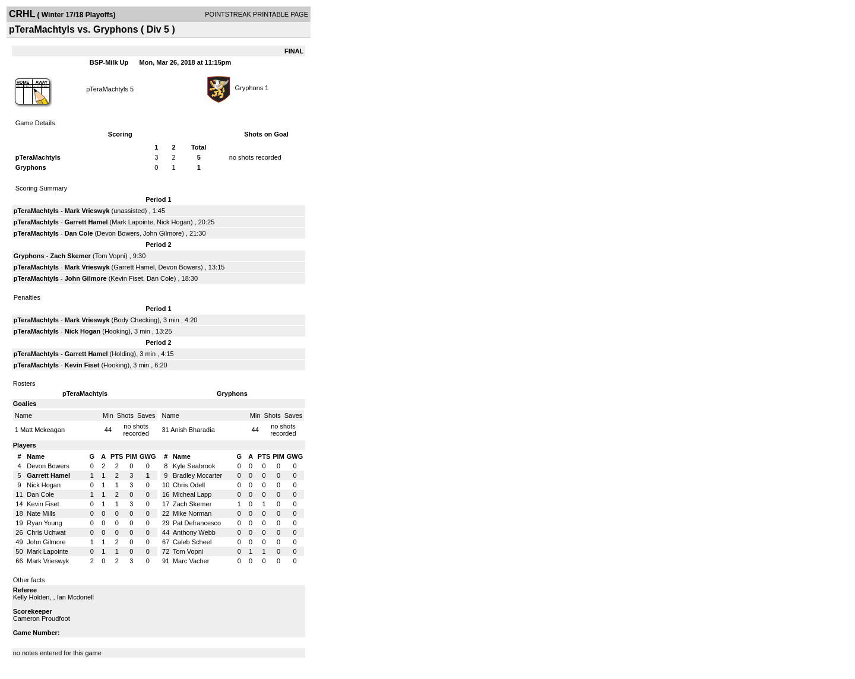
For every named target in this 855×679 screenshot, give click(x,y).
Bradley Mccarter (197, 475)
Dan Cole (79, 233)
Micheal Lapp (192, 494)
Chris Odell (189, 484)
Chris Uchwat (46, 532)
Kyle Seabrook (194, 465)
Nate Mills (41, 513)
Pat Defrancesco (197, 522)
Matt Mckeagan (42, 429)
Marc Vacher (191, 560)
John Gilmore (162, 233)
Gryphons (249, 87)
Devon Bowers (118, 233)
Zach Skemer (70, 255)
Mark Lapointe (132, 222)
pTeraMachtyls (107, 89)
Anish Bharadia (192, 429)
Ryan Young (44, 522)
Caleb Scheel (192, 541)
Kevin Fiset (126, 278)
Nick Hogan (174, 222)
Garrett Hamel (86, 222)
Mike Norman (192, 513)
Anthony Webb (194, 532)
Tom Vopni (110, 255)
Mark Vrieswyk (87, 210)
